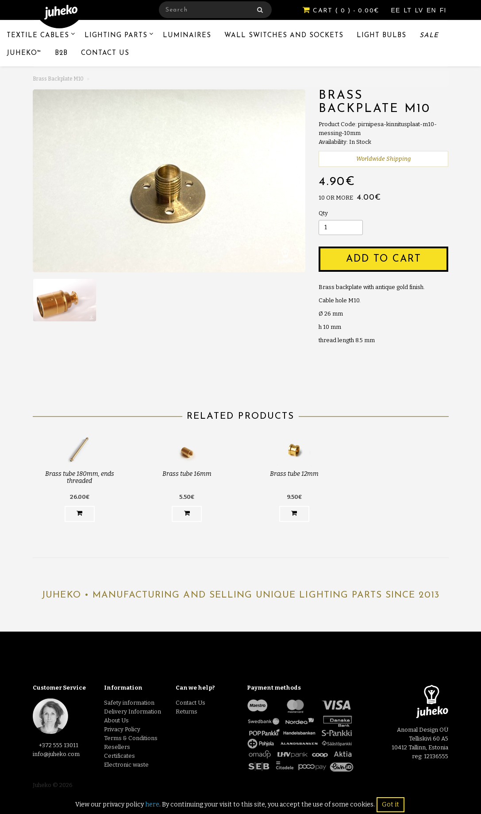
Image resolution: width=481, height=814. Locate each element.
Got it (390, 804)
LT (408, 10)
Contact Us (105, 53)
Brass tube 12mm (294, 474)
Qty (323, 213)
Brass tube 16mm (187, 474)
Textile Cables (38, 35)
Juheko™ (24, 53)
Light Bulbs (381, 35)
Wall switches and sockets (283, 35)
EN (433, 10)
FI (443, 10)
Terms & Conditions (131, 738)
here (152, 804)
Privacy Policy (122, 729)
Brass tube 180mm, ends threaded (79, 477)
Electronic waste (126, 764)
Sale (429, 35)
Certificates (119, 755)
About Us (116, 720)
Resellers (117, 747)
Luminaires (187, 35)
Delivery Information (132, 711)
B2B (61, 53)
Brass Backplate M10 (58, 79)
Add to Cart (383, 259)
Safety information (129, 702)
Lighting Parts (116, 35)
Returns (186, 711)
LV (420, 10)
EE (397, 10)
